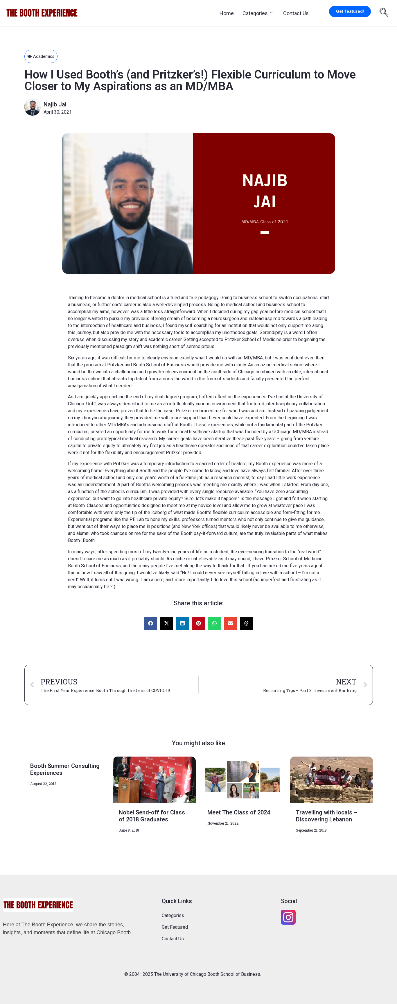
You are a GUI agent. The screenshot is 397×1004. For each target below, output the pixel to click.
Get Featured (175, 927)
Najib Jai (55, 104)
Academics (44, 56)
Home (227, 13)
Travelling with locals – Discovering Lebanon (326, 816)
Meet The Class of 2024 (238, 812)
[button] (150, 623)
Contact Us (296, 13)
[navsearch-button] (384, 13)
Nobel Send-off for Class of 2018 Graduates (152, 816)
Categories (257, 13)
